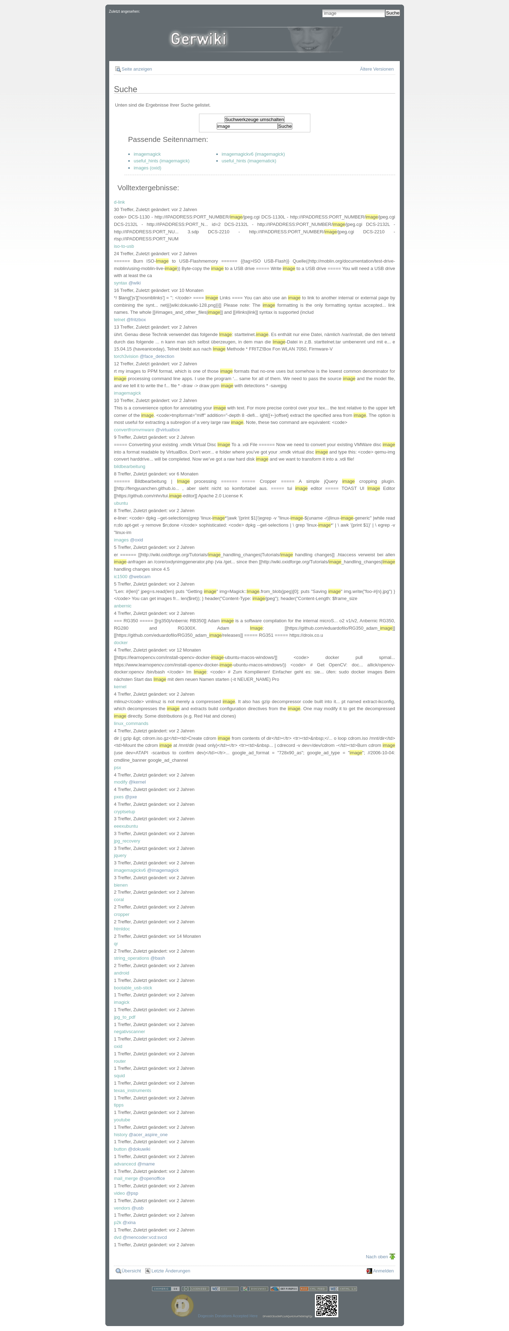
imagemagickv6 (130, 870)
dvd (117, 1237)
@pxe (131, 796)
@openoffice (152, 1178)
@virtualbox (168, 429)
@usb (137, 1208)
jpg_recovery (127, 841)
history (120, 1134)
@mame (146, 1164)
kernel (120, 686)
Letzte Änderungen (170, 1270)
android (121, 973)
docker (121, 642)
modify (120, 782)
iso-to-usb (124, 246)
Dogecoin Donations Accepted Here (228, 1316)
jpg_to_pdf (124, 1017)
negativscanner (129, 1031)
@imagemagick (163, 870)
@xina (129, 1222)
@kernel (137, 782)
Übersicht (131, 1270)
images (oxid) (147, 167)
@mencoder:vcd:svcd (145, 1237)
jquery (120, 855)
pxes (118, 796)
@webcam (140, 576)
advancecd (125, 1164)
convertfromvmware (134, 429)
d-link (119, 202)
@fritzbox (136, 319)
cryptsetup (124, 811)
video (119, 1193)
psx (117, 767)
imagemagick (147, 154)
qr (116, 943)
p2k (117, 1222)
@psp (132, 1193)
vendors (122, 1208)
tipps (118, 1105)
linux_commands (131, 723)
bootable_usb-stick (133, 987)
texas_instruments (132, 1090)
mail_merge (126, 1178)
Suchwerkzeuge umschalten (254, 119)
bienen (121, 885)
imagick (121, 1002)
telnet (119, 319)
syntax (120, 283)
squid (119, 1075)
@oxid (136, 539)
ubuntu (121, 503)
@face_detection (157, 356)
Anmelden (383, 1270)
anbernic (122, 605)
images (121, 539)
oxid (118, 1046)
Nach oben (377, 1256)
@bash (158, 958)
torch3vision (126, 356)
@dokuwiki (139, 1149)
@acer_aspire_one (148, 1134)
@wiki (134, 283)
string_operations (131, 958)
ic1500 (120, 576)
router (120, 1061)
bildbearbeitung (129, 466)
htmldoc (122, 928)
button (120, 1149)
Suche (392, 13)
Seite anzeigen (137, 69)
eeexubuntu (126, 826)
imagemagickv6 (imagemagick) (253, 154)
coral (119, 899)
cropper (121, 914)
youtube (122, 1119)
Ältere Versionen (377, 69)
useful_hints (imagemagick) (161, 160)
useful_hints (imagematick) (249, 160)
